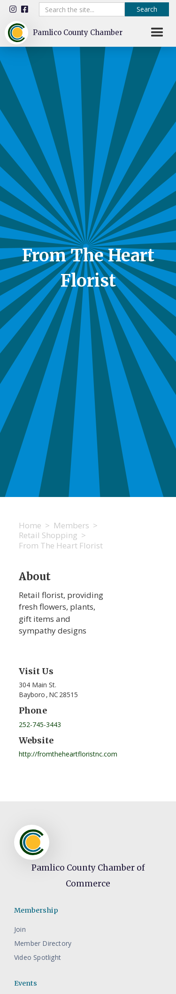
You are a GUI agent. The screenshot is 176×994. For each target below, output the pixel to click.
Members (71, 525)
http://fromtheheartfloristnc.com (68, 753)
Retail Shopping (48, 535)
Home (30, 525)
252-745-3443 (40, 724)
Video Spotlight (37, 957)
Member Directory (42, 943)
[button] (157, 33)
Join (20, 929)
